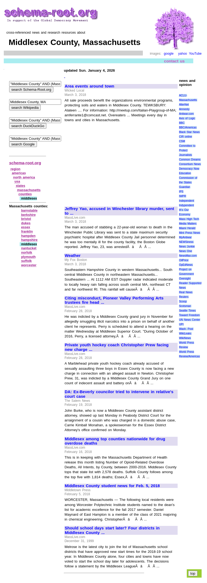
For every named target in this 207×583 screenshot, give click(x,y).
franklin (27, 231)
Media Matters (187, 223)
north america (24, 177)
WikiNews (185, 338)
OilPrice (183, 260)
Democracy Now (189, 168)
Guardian (184, 187)
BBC (182, 122)
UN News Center (189, 319)
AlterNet (184, 104)
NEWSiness (186, 241)
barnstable (29, 210)
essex (25, 227)
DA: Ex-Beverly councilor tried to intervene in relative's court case (119, 394)
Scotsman (185, 306)
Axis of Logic (187, 118)
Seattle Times (187, 310)
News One (185, 251)
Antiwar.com (186, 113)
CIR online (185, 136)
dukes (25, 223)
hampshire (29, 240)
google (169, 53)
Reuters (183, 296)
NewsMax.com (188, 255)
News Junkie (187, 246)
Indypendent (186, 205)
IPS (181, 191)
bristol (26, 219)
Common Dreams (190, 159)
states (20, 186)
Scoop (183, 301)
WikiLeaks (185, 333)
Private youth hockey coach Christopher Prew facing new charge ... (117, 347)
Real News (185, 292)
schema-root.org (25, 162)
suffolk (26, 261)
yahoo (182, 53)
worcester (28, 265)
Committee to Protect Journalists (187, 150)
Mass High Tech (189, 219)
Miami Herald (187, 228)
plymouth (28, 257)
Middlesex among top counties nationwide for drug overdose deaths (115, 441)
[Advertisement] (110, 162)
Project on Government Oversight (186, 274)
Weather (73, 255)
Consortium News (190, 164)
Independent (186, 200)
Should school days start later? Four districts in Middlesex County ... (112, 530)
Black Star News (189, 132)
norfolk (26, 252)
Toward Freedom (189, 315)
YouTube (195, 53)
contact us (174, 61)
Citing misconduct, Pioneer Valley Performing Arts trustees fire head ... (114, 300)
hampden (28, 236)
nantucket (28, 248)
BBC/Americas (187, 127)
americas (19, 173)
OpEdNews (186, 264)
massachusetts (29, 190)
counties (25, 194)
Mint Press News (189, 232)
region (15, 169)
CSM (182, 141)
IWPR (182, 196)
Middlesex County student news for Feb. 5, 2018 (112, 486)
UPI (181, 324)
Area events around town (89, 86)
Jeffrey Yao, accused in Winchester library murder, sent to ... (119, 211)
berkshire (28, 215)
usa (17, 181)
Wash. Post (186, 328)
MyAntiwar (185, 237)
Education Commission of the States (188, 178)
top (192, 573)
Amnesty (184, 109)
